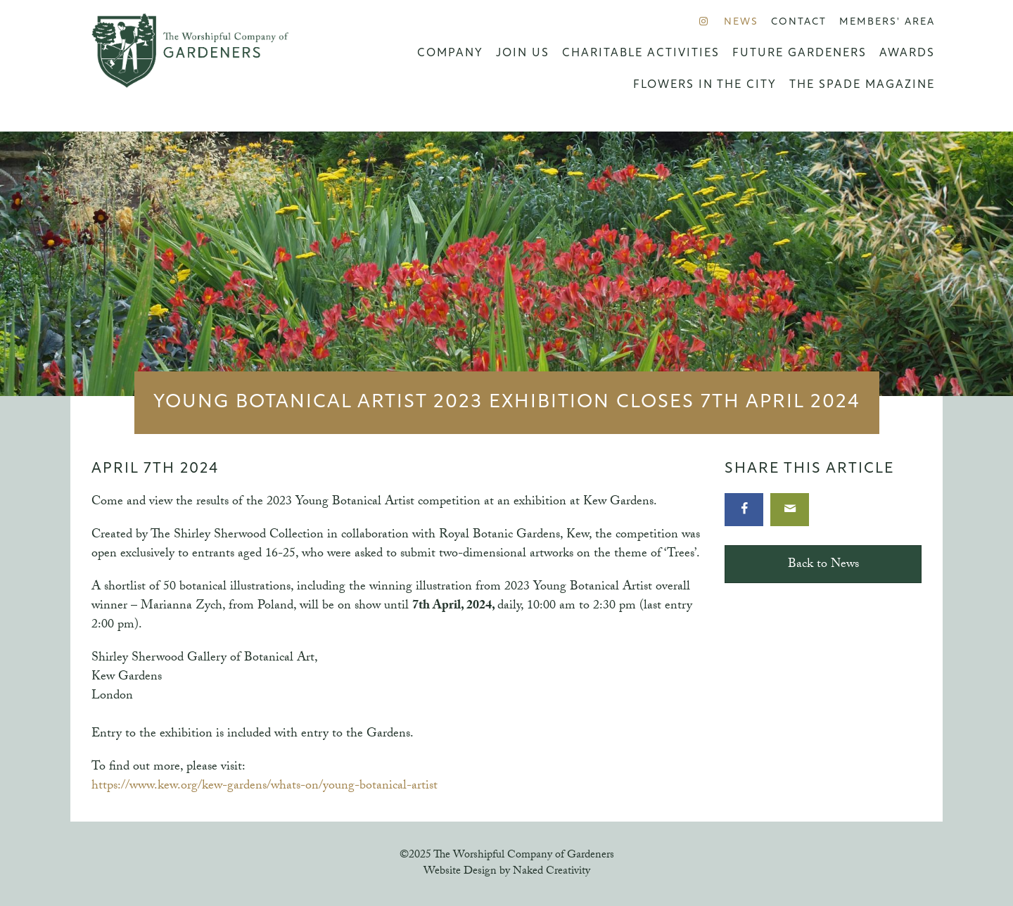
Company (450, 53)
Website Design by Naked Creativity (506, 871)
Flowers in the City (705, 85)
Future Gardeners (799, 53)
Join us (522, 53)
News (741, 22)
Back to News (823, 565)
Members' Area (887, 22)
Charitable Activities (641, 53)
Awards (907, 53)
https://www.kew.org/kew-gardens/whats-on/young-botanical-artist (264, 787)
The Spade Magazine (862, 85)
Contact (799, 22)
